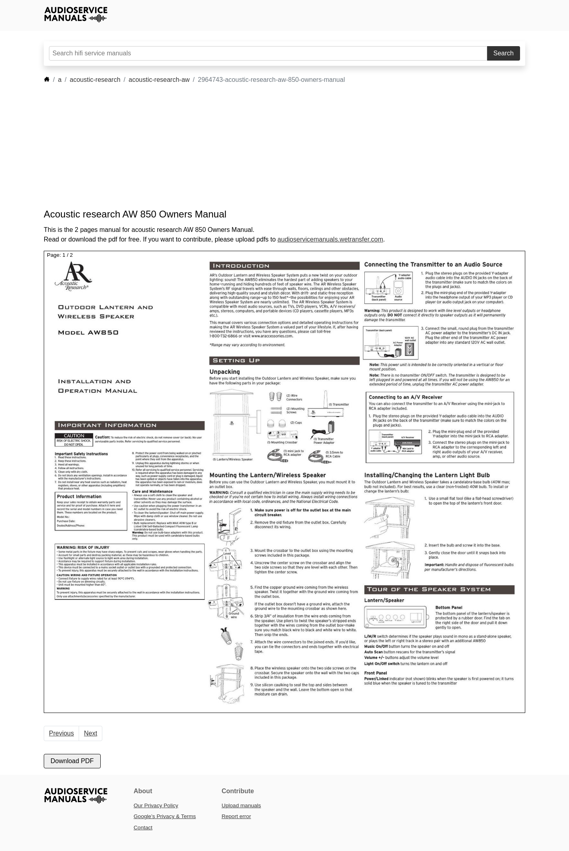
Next (90, 733)
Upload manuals (241, 805)
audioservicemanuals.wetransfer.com (330, 239)
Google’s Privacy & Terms (165, 816)
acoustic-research (95, 79)
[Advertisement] (272, 146)
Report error (236, 816)
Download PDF (72, 761)
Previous (61, 733)
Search (504, 53)
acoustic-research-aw (159, 79)
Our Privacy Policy (156, 805)
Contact (143, 828)
